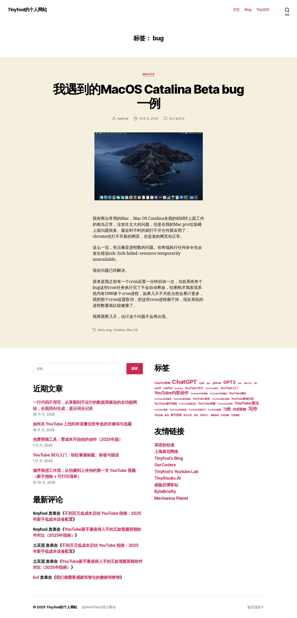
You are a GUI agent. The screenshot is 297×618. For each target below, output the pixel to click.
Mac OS (131, 330)
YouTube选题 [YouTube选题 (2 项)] (214, 410)
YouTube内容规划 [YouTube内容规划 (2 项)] (218, 393)
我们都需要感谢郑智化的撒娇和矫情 (88, 577)
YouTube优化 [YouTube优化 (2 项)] (211, 388)
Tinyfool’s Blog (168, 458)
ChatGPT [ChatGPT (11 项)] (184, 381)
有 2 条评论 (177, 118)
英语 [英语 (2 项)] (196, 415)
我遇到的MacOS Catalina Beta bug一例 (148, 96)
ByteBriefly (165, 491)
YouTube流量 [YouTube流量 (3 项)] (206, 403)
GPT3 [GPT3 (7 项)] (229, 382)
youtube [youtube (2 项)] (179, 388)
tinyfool (122, 118)
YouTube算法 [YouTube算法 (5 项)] (247, 403)
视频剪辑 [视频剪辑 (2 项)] (214, 415)
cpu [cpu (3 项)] (201, 382)
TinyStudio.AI (167, 478)
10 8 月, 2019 (148, 118)
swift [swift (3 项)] (157, 388)
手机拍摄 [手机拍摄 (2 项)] (158, 415)
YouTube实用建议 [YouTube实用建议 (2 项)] (163, 399)
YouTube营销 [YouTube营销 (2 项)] (160, 410)
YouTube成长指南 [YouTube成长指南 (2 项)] (220, 399)
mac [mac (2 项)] (240, 383)
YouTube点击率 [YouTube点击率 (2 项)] (224, 404)
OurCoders (165, 464)
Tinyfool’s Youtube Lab (176, 471)
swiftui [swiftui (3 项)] (167, 388)
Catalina (119, 330)
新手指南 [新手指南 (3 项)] (176, 415)
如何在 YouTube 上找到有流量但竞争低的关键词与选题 (82, 424)
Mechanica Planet (171, 498)
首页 (236, 10)
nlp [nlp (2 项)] (255, 383)
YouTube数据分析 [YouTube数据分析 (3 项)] (242, 398)
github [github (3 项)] (216, 382)
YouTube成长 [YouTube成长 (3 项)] (201, 398)
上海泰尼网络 (166, 451)
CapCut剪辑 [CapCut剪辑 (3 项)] (162, 382)
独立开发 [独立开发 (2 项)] (187, 415)
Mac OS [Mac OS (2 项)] (248, 383)
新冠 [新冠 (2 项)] (167, 415)
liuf (36, 577)
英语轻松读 (164, 445)
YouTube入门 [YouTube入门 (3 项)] (229, 388)
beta (101, 330)
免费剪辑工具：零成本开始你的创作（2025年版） (78, 439)
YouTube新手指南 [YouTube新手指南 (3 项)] (165, 403)
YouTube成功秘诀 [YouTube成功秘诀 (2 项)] (182, 399)
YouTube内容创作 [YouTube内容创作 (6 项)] (171, 392)
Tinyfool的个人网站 (27, 9)
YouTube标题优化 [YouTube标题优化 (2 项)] (187, 404)
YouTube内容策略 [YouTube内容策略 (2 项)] (199, 393)
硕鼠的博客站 (166, 485)
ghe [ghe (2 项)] (208, 383)
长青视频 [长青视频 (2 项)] (235, 415)
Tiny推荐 (262, 10)
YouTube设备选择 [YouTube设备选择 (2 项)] (178, 410)
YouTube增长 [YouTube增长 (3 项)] (237, 393)
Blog (248, 10)
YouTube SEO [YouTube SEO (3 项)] (194, 388)
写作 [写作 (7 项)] (252, 409)
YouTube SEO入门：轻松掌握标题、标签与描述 (76, 455)
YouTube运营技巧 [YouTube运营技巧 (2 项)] (197, 410)
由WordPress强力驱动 (99, 607)
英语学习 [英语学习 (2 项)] (204, 415)
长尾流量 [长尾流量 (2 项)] (225, 415)
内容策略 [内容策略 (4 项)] (239, 409)
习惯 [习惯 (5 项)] (227, 409)
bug (109, 330)
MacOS (149, 74)
